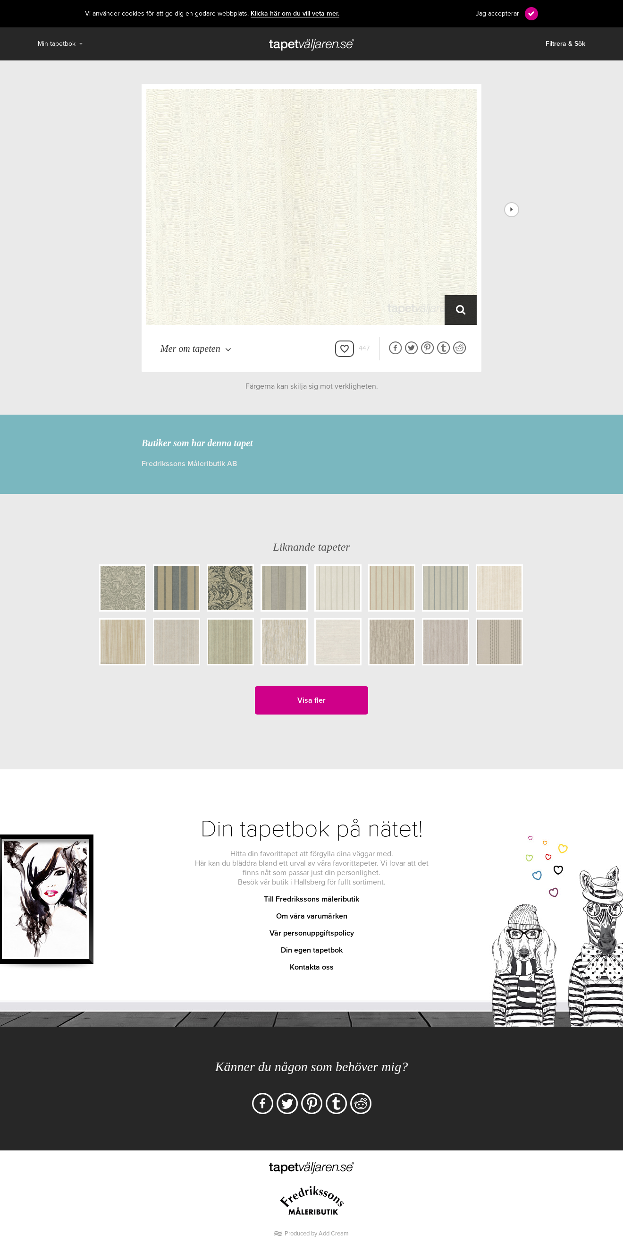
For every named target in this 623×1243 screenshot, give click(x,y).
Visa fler (311, 700)
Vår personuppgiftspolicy (311, 933)
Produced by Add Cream (317, 1233)
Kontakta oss (312, 967)
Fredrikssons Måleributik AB (189, 463)
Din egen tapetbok (312, 950)
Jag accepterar (497, 13)
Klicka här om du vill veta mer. (295, 13)
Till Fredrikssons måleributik (311, 899)
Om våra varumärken (311, 916)
